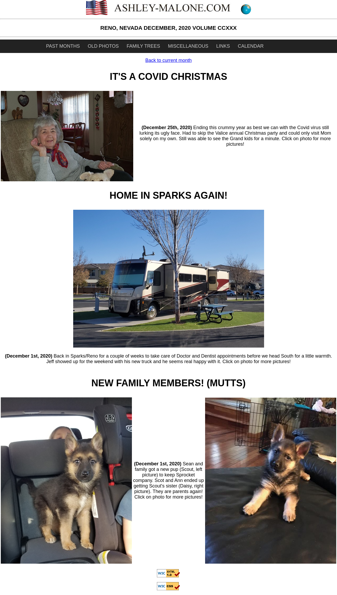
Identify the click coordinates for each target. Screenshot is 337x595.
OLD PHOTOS (103, 46)
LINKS (223, 46)
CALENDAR (251, 46)
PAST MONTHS (63, 46)
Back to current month (168, 60)
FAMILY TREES (143, 46)
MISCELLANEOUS (188, 46)
